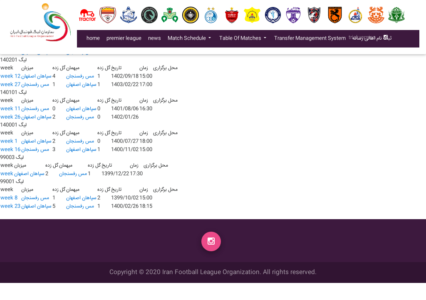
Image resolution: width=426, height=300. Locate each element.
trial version (362, 39)
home (93, 40)
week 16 (10, 150)
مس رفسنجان (80, 76)
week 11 (10, 109)
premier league (123, 40)
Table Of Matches (241, 40)
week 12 (10, 76)
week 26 (10, 117)
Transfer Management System (311, 40)
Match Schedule (187, 40)
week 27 (10, 85)
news (156, 40)
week (6, 174)
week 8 (8, 198)
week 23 (10, 206)
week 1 (8, 141)
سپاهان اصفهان (36, 76)
